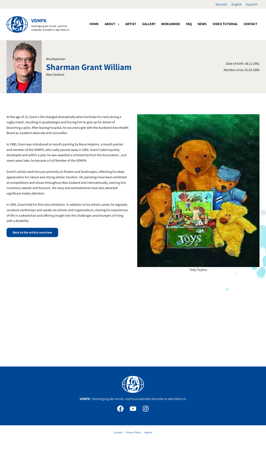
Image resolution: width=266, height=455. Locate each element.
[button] (136, 24)
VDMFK (39, 20)
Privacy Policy (133, 432)
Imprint (148, 432)
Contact (118, 432)
